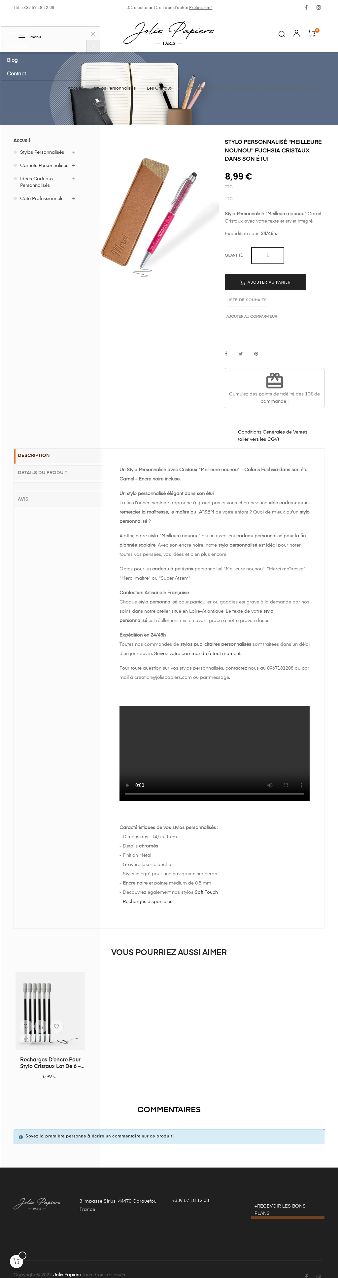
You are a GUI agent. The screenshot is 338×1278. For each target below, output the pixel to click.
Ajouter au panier (265, 282)
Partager (226, 338)
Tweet (241, 338)
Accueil (22, 140)
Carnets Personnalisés (44, 165)
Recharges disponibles (147, 885)
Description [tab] (40, 439)
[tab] (58, 469)
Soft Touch (206, 876)
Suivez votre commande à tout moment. (197, 637)
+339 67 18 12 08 (190, 1184)
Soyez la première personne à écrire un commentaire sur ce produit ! (100, 1120)
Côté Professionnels (41, 198)
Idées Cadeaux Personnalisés (37, 182)
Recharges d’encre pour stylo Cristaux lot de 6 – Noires (50, 1047)
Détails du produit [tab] (48, 456)
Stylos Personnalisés (42, 152)
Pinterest (256, 338)
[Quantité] (267, 255)
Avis (29, 481)
